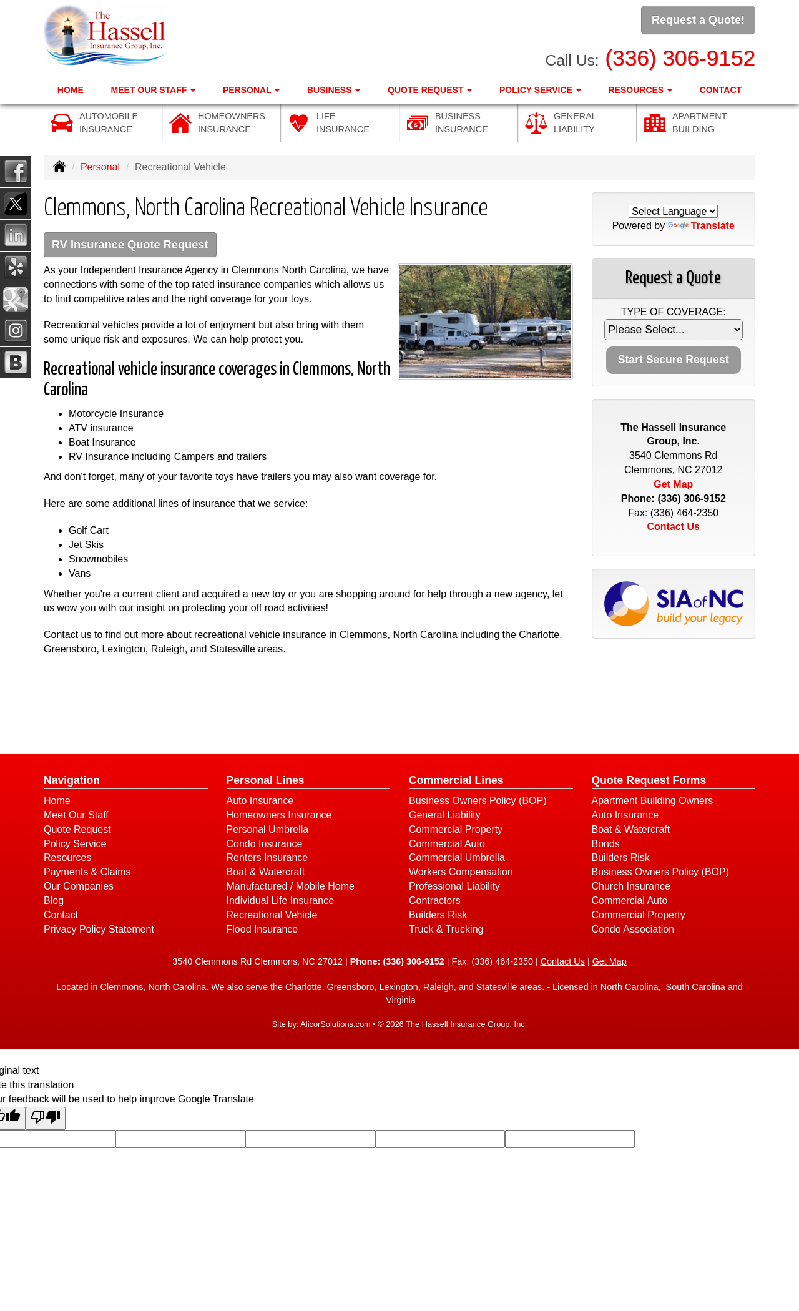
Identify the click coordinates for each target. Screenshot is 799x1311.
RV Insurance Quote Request (134, 245)
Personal (100, 167)
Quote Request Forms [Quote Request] (649, 781)
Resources (67, 858)
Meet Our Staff (76, 815)
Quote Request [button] (430, 88)
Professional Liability (454, 886)
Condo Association (633, 930)
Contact (721, 88)
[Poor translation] (46, 1119)
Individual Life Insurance (281, 901)
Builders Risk (438, 915)
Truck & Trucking (446, 930)
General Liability (445, 815)
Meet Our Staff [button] (152, 88)
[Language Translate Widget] (673, 211)
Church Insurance (631, 886)
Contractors (435, 901)
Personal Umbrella (268, 830)
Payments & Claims (87, 873)
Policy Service (75, 844)
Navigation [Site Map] (72, 781)
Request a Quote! (698, 20)
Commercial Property (455, 830)
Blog (54, 901)
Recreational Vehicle (272, 915)
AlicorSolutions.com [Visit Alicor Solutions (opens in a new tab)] (335, 1025)
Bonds (606, 844)
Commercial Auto (447, 844)
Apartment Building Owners (652, 801)
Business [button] (333, 88)
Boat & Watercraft (266, 873)
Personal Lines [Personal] (266, 781)
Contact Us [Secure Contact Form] (673, 526)
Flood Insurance (262, 930)
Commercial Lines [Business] (456, 781)
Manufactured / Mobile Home (291, 886)
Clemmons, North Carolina (153, 988)
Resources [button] (641, 88)
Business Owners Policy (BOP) (478, 801)
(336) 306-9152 (680, 56)
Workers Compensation (461, 873)
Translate (701, 225)
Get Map (673, 484)
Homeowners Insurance (279, 815)
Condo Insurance (265, 844)
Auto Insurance (260, 801)
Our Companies (79, 886)
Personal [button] (251, 88)
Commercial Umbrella (457, 858)
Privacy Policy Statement (99, 930)
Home (70, 88)
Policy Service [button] (540, 88)
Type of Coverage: (673, 312)
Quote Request (77, 830)
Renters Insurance (267, 858)
